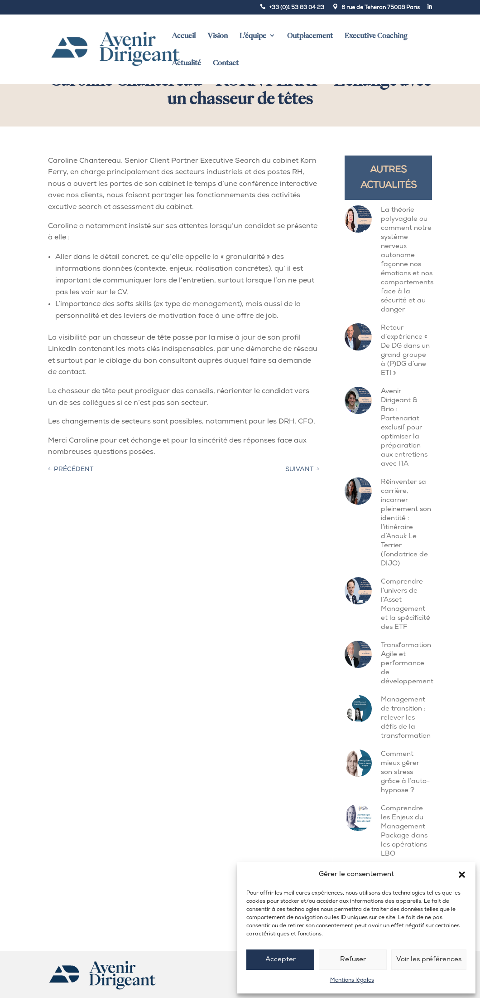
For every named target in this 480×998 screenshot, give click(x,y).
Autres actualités (388, 178)
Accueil (184, 35)
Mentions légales (352, 980)
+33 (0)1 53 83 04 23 (296, 7)
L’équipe (253, 35)
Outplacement (310, 35)
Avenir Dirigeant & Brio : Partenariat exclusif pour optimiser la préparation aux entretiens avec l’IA (404, 427)
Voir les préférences (428, 959)
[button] (461, 874)
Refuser (353, 959)
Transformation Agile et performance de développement (407, 663)
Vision (217, 35)
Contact (226, 62)
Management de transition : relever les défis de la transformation (406, 718)
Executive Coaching (376, 35)
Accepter (280, 959)
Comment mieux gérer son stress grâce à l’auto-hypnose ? (405, 772)
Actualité (186, 62)
